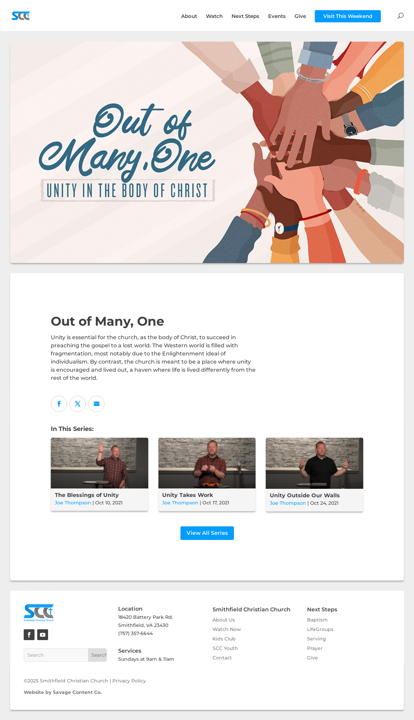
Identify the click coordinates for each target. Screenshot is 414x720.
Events (277, 16)
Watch (214, 16)
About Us (224, 620)
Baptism (317, 620)
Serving (316, 639)
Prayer (315, 648)
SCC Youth (225, 648)
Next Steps (245, 16)
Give (300, 16)
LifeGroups (320, 629)
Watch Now (227, 629)
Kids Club (224, 639)
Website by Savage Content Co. (63, 692)
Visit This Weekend (347, 16)
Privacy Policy (129, 681)
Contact (222, 658)
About (189, 16)
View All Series (207, 533)
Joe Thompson (73, 503)
